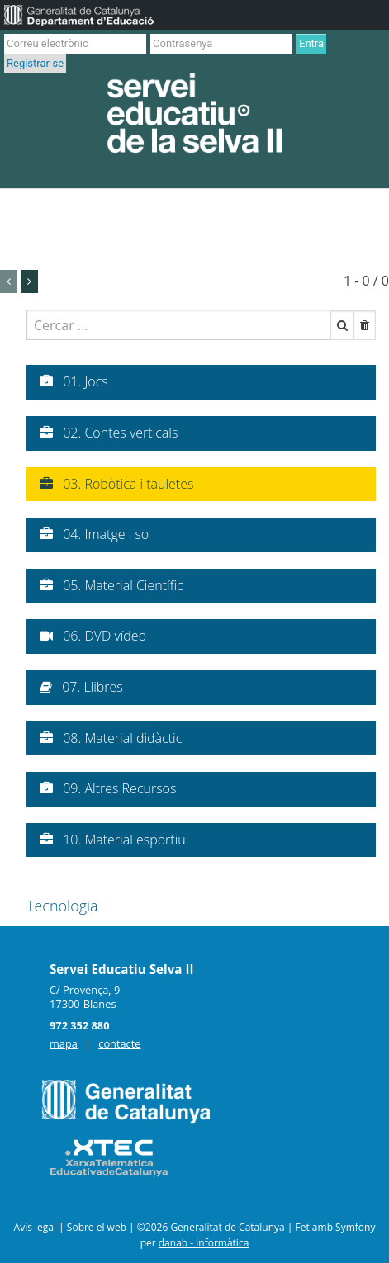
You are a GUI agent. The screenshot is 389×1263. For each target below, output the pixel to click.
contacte (119, 1043)
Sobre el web (96, 1227)
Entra (311, 43)
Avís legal (35, 1227)
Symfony (355, 1227)
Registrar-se (35, 63)
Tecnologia (62, 905)
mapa (64, 1043)
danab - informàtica (204, 1243)
